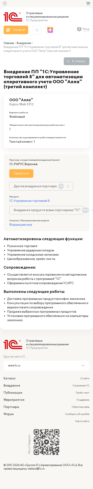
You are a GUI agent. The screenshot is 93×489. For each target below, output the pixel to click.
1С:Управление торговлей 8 (29, 201)
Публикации (13, 393)
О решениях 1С (81, 385)
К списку (78, 61)
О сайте (84, 378)
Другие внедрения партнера (39, 186)
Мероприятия (14, 400)
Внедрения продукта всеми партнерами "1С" (49, 210)
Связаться (21, 173)
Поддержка (82, 400)
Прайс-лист (82, 392)
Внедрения (24, 43)
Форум (9, 414)
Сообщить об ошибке (77, 414)
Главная (9, 43)
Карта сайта (82, 421)
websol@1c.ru (36, 468)
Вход (86, 29)
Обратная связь (80, 407)
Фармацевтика (20, 225)
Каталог (10, 378)
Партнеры (11, 407)
